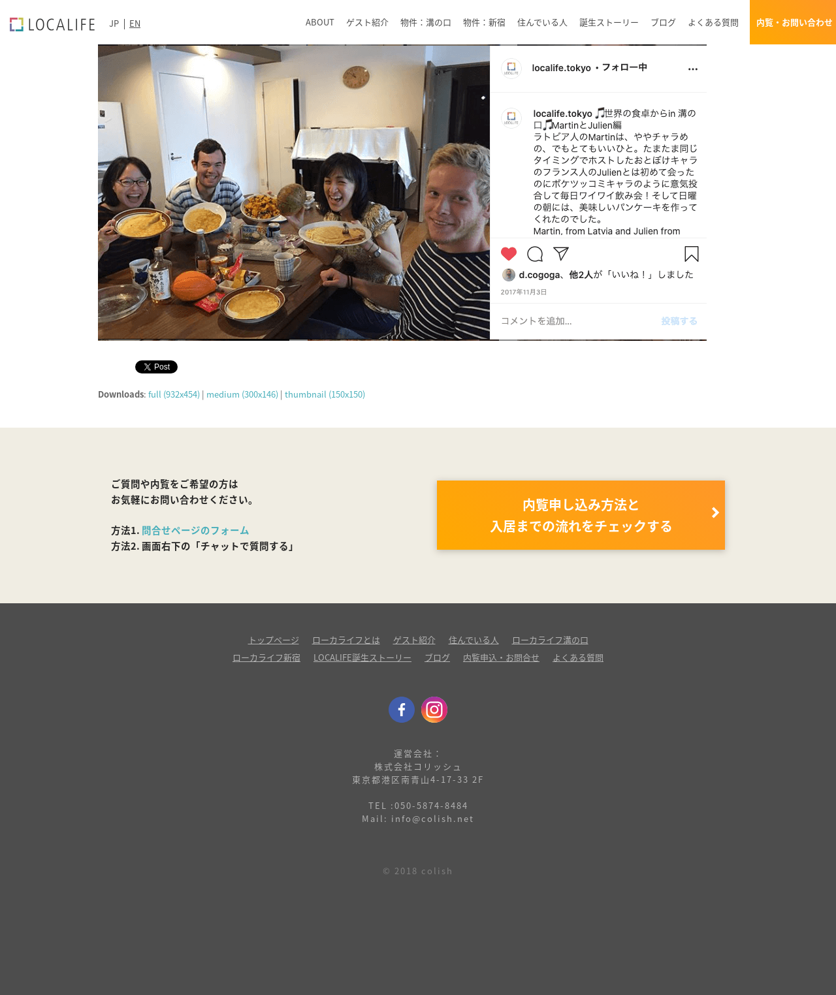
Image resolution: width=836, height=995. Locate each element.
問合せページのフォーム (195, 530)
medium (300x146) (242, 394)
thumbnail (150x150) (325, 394)
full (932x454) (174, 394)
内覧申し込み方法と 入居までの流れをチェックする (581, 515)
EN (134, 23)
